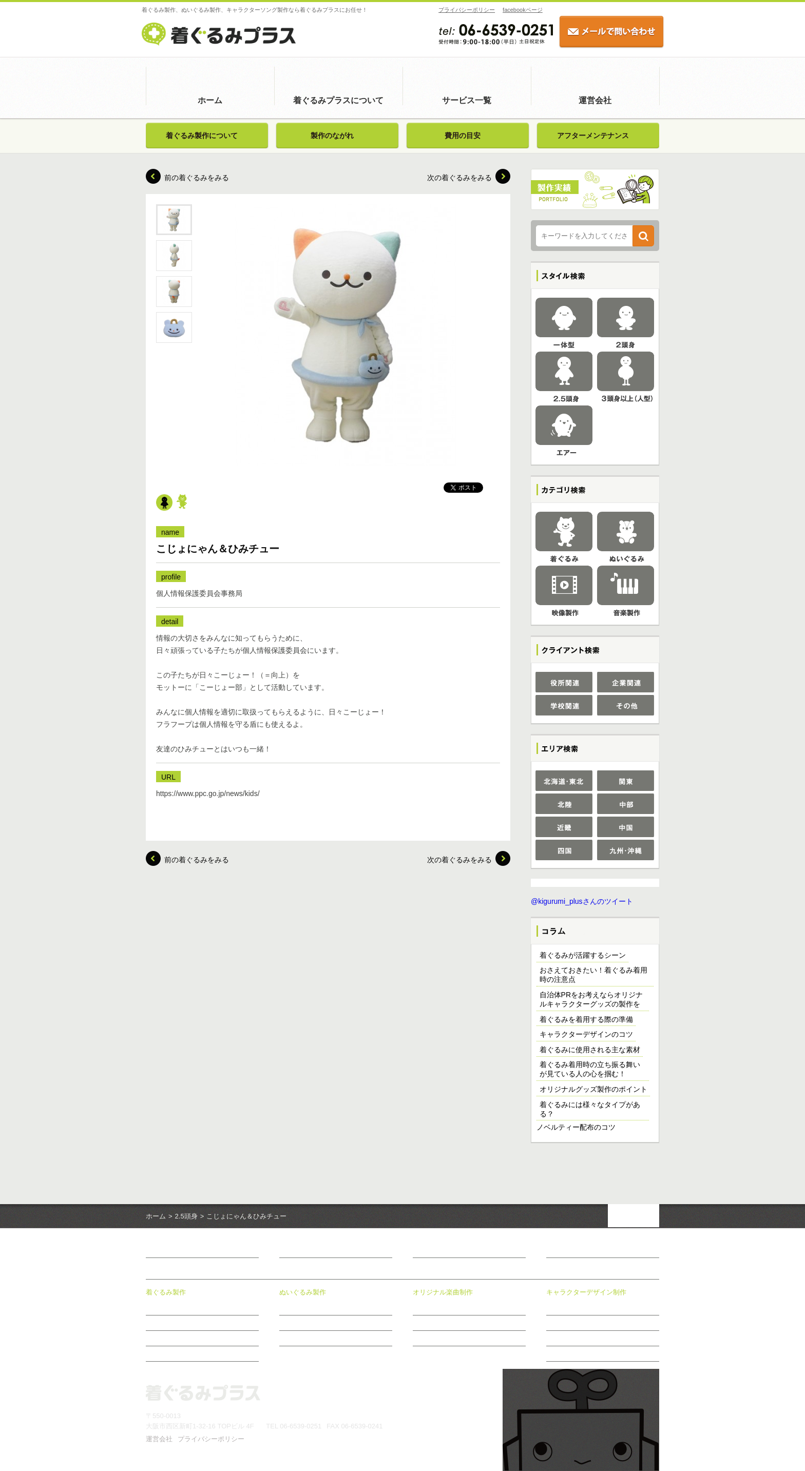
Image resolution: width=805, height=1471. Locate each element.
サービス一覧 (466, 100)
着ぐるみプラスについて (338, 100)
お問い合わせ (567, 1251)
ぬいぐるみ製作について (313, 1307)
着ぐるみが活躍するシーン (583, 955)
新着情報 (427, 1251)
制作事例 (558, 1322)
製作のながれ (332, 135)
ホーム (210, 100)
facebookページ (519, 10)
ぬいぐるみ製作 (302, 1292)
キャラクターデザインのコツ (586, 1034)
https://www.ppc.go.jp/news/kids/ (208, 793)
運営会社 (595, 100)
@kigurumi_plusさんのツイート (582, 901)
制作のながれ (431, 1338)
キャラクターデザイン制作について (595, 1307)
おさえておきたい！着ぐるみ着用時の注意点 (593, 974)
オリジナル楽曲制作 (443, 1292)
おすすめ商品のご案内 (577, 1353)
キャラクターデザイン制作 (586, 1292)
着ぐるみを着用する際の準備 (586, 1019)
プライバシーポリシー (462, 10)
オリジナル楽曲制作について (453, 1307)
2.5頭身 (186, 1216)
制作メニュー (431, 1322)
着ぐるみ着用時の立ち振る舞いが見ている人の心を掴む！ (590, 1069)
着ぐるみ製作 (166, 1292)
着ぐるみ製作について (202, 135)
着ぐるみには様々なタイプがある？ (590, 1109)
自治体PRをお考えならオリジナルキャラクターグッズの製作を (591, 999)
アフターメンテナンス (593, 135)
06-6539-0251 (300, 1426)
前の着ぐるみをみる (196, 177)
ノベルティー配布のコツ (576, 1127)
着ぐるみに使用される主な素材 (590, 1050)
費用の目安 (463, 135)
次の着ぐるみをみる (459, 177)
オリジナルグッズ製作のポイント (593, 1089)
